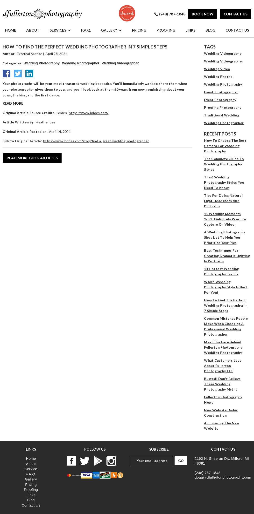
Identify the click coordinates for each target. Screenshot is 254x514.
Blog (210, 30)
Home (10, 30)
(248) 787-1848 (207, 473)
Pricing (139, 30)
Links (190, 30)
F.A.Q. (86, 30)
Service (31, 469)
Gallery (109, 30)
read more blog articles (32, 158)
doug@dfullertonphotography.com (223, 477)
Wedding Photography (42, 63)
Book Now (202, 14)
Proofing (165, 30)
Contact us (235, 14)
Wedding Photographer (80, 63)
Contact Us (237, 30)
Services (58, 30)
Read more (13, 103)
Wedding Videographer (120, 63)
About (33, 30)
